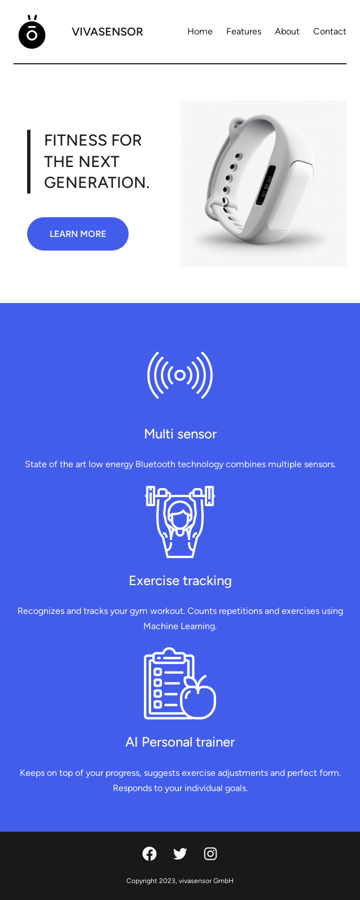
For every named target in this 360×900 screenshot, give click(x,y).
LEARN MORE (78, 234)
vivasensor (107, 31)
